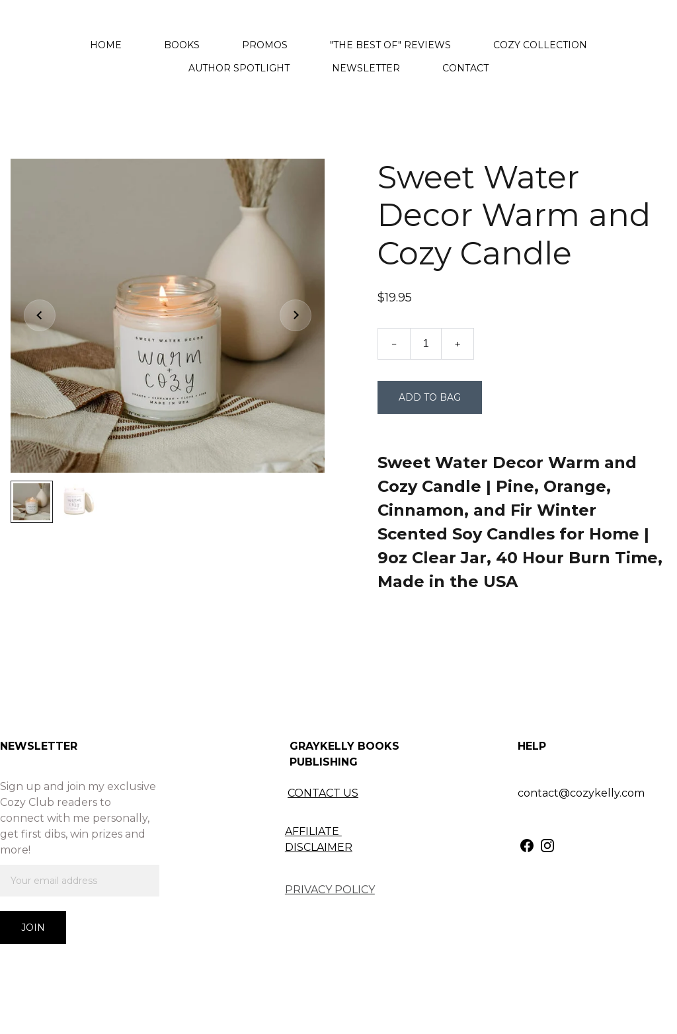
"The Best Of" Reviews (390, 45)
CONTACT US (323, 793)
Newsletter (366, 68)
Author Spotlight (239, 68)
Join (33, 928)
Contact (465, 68)
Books (182, 45)
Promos (265, 45)
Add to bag (430, 397)
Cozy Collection (540, 45)
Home (106, 45)
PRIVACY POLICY (330, 890)
